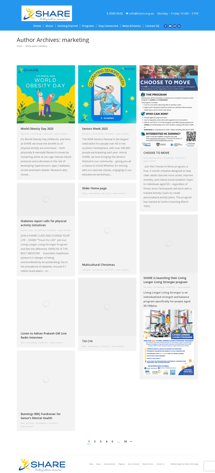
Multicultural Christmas (98, 265)
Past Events (25, 134)
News (145, 158)
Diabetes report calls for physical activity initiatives (43, 223)
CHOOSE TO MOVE (156, 153)
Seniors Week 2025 (95, 129)
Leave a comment (61, 134)
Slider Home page (94, 188)
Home (19, 46)
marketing (75, 40)
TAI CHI (87, 341)
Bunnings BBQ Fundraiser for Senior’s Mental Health (41, 416)
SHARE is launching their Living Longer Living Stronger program (165, 280)
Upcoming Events (154, 158)
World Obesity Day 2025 (37, 129)
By (36, 134)
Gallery (84, 193)
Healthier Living (27, 230)
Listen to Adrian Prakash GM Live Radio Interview (44, 335)
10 (125, 441)
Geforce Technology (191, 464)
